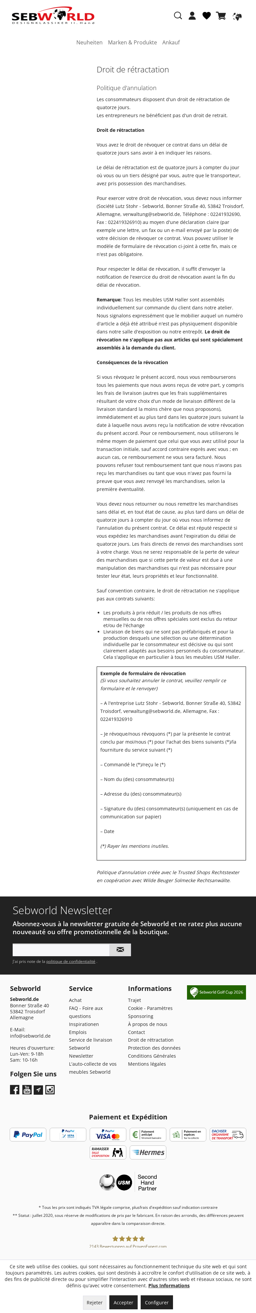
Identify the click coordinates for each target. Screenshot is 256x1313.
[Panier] (222, 16)
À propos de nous (147, 1024)
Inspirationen (84, 1024)
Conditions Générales (152, 1056)
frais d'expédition (156, 1207)
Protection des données (154, 1048)
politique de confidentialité (70, 961)
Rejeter (95, 1302)
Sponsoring (140, 1016)
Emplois (78, 1032)
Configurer (157, 1302)
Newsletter (81, 1056)
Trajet (134, 1000)
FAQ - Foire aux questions (86, 1012)
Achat (75, 1000)
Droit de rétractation (151, 1040)
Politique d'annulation (121, 872)
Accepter (123, 1302)
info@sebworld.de (30, 1036)
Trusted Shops (194, 872)
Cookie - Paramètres (150, 1008)
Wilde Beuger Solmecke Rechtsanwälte (186, 880)
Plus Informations (169, 1285)
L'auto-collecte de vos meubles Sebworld (93, 1068)
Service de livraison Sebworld (90, 1044)
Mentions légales (147, 1064)
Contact (136, 1032)
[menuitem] (192, 19)
